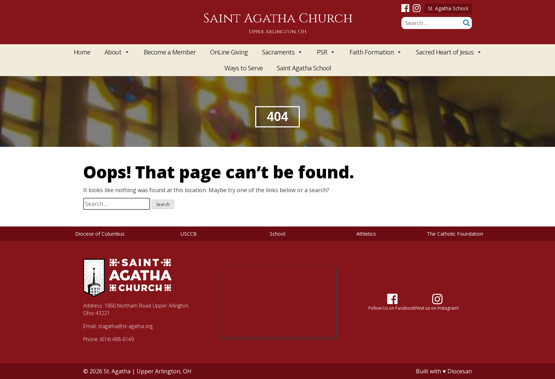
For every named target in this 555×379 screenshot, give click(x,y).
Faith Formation (375, 52)
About (117, 52)
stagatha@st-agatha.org (125, 326)
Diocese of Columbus (100, 233)
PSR (326, 52)
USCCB (189, 233)
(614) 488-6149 (117, 339)
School (277, 233)
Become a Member (170, 52)
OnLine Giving (229, 52)
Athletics (366, 233)
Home (82, 52)
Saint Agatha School (304, 68)
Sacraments (282, 52)
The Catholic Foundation (455, 233)
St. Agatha (117, 371)
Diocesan (459, 371)
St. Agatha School (448, 8)
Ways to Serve (243, 68)
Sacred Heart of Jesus (449, 52)
